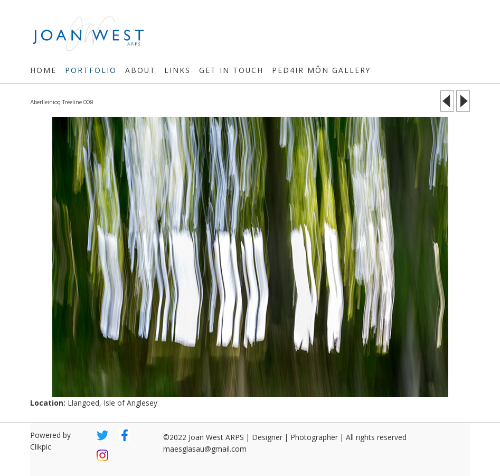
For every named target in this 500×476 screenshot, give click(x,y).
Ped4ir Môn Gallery (321, 70)
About (140, 70)
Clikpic (40, 447)
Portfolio (91, 70)
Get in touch (231, 70)
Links (177, 70)
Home (43, 70)
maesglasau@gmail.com (205, 449)
